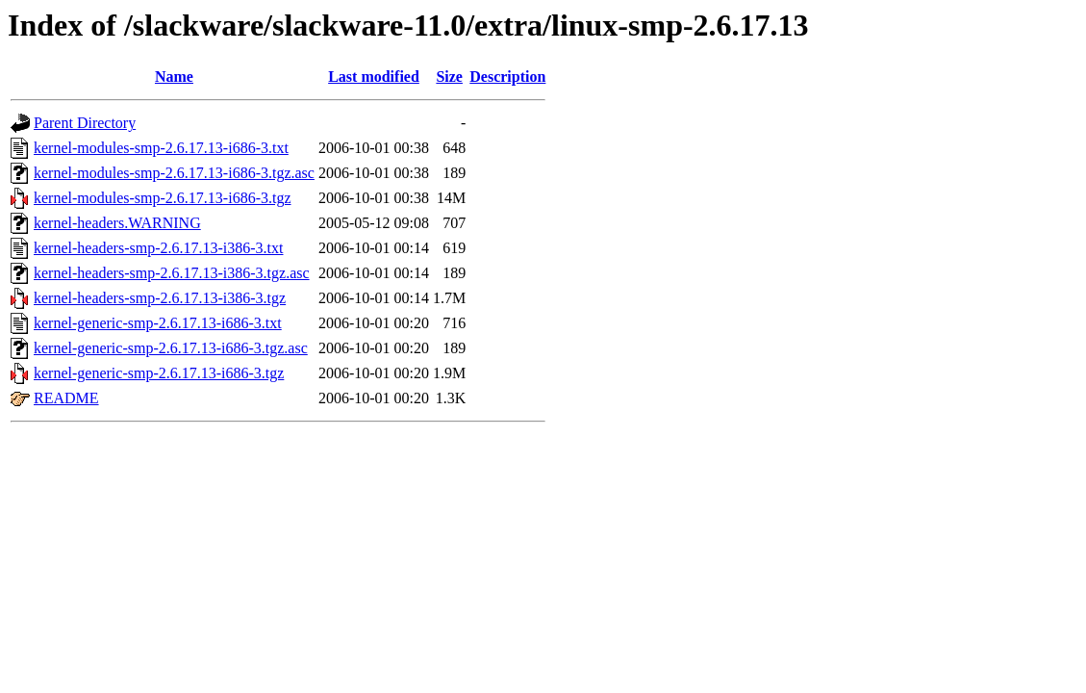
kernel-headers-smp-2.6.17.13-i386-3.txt (158, 248)
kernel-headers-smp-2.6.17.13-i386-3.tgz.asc (172, 273)
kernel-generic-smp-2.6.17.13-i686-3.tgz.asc (171, 348)
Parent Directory (85, 123)
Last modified (373, 76)
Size (449, 76)
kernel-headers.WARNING (117, 223)
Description (507, 76)
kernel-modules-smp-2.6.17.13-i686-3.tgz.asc (174, 173)
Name (174, 76)
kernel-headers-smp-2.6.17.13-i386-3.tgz (160, 298)
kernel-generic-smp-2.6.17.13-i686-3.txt (158, 323)
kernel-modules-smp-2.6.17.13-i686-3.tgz (162, 198)
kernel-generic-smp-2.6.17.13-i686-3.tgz (159, 373)
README (66, 398)
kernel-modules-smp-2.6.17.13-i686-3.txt (161, 148)
